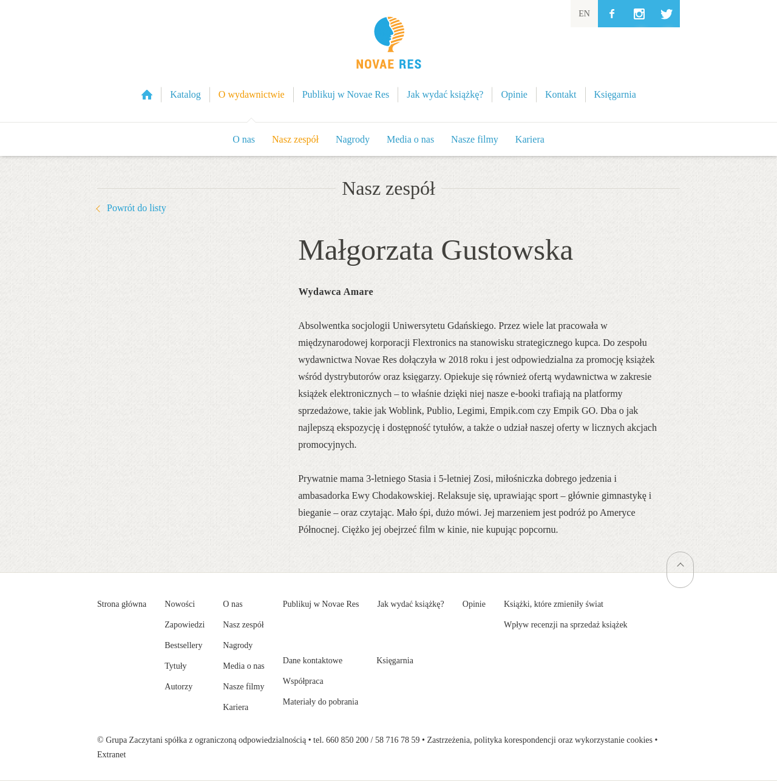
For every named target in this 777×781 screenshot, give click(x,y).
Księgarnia (394, 660)
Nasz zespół (295, 139)
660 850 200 (347, 740)
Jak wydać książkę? (410, 604)
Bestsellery (183, 645)
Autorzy (178, 686)
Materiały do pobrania (320, 701)
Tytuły (175, 666)
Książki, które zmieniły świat (553, 604)
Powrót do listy (136, 208)
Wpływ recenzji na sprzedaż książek (566, 624)
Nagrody (353, 139)
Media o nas (410, 139)
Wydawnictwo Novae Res (388, 61)
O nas (243, 139)
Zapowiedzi (185, 624)
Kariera (530, 139)
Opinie (474, 604)
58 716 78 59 (397, 740)
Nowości (180, 604)
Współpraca (303, 681)
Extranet (111, 754)
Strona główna (121, 604)
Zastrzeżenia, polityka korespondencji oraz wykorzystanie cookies (540, 740)
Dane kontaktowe (312, 660)
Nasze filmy (474, 139)
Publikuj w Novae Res (321, 604)
